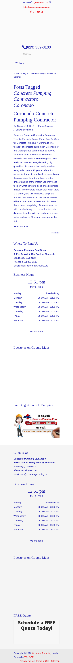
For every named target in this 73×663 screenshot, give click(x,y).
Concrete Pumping (41, 653)
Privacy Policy (26, 661)
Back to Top (56, 233)
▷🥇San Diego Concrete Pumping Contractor (36, 27)
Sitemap (55, 661)
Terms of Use (42, 661)
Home (16, 73)
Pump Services (45, 126)
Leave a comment (24, 130)
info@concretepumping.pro (36, 7)
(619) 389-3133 (41, 2)
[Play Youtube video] (36, 425)
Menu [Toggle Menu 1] (20, 63)
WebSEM (29, 657)
